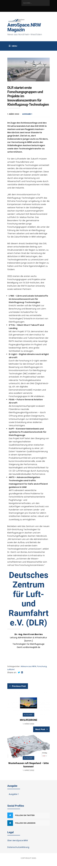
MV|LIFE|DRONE (28, 720)
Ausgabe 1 (27, 114)
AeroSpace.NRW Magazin (24, 27)
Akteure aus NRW (28, 666)
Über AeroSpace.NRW (17, 840)
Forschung (42, 666)
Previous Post (17, 686)
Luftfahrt (11, 669)
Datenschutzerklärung (18, 847)
